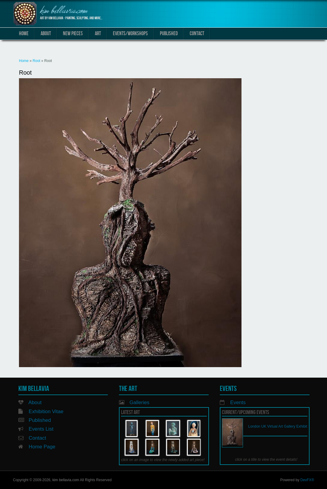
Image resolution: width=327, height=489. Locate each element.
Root (36, 61)
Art (98, 33)
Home (24, 33)
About (46, 33)
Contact (197, 33)
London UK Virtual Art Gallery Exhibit (277, 426)
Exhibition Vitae (46, 411)
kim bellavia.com (63, 11)
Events (238, 402)
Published (169, 33)
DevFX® (307, 480)
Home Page (42, 447)
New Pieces (73, 33)
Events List (41, 429)
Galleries (139, 402)
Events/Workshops (130, 33)
